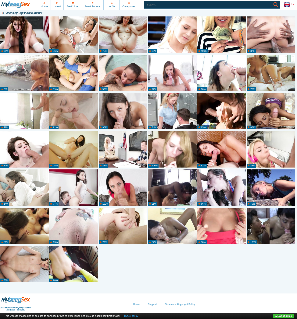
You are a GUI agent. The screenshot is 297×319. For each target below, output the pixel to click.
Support (152, 304)
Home (44, 6)
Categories (128, 6)
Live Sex (111, 6)
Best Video (72, 6)
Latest (57, 6)
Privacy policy (130, 315)
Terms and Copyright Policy (180, 304)
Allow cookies (283, 315)
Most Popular (93, 6)
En (289, 4)
